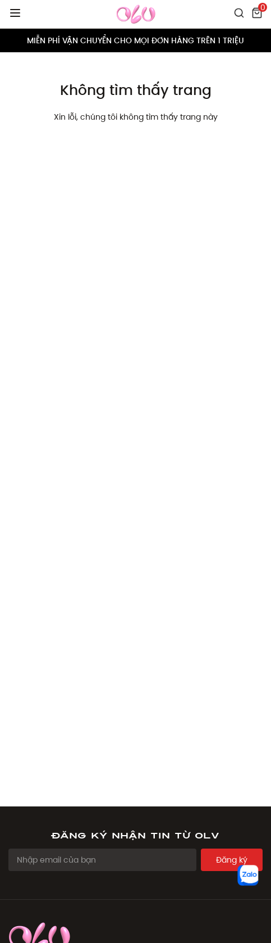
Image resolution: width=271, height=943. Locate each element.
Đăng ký (231, 859)
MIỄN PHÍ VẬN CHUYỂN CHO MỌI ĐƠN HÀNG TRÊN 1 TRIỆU (135, 40)
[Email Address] (102, 860)
